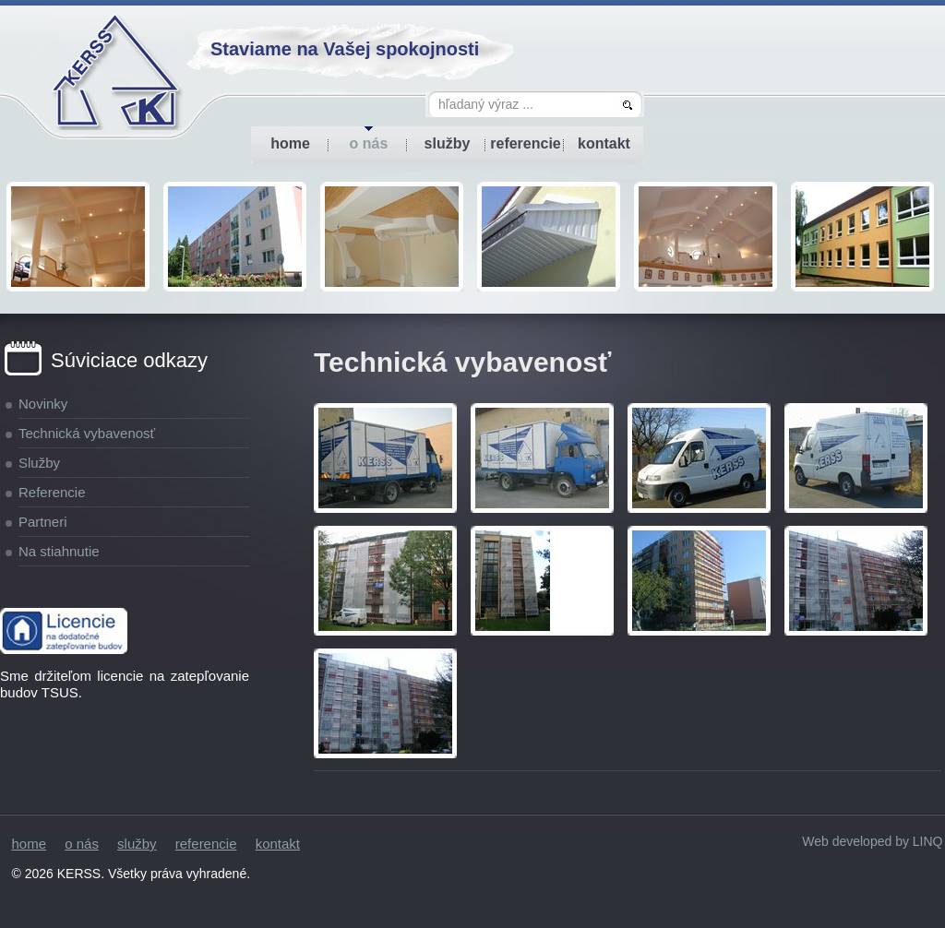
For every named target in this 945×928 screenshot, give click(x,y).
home (290, 143)
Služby (39, 462)
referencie (525, 143)
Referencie (52, 492)
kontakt (604, 143)
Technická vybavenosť (86, 433)
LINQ (928, 841)
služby (448, 143)
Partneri (42, 521)
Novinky (42, 403)
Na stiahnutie (59, 551)
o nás (369, 143)
